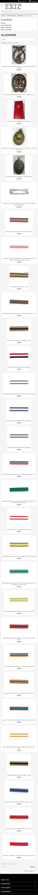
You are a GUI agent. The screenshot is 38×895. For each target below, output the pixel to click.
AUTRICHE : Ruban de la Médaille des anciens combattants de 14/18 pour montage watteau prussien (19, 259)
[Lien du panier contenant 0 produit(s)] (33, 1)
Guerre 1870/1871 (6, 25)
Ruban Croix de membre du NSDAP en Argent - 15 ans (19, 802)
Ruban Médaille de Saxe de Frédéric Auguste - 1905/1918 (19, 611)
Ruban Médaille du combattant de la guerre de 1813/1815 (19, 666)
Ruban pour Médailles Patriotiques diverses (19, 367)
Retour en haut (29, 871)
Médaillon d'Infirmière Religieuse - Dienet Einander (19, 176)
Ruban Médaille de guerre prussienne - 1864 (19, 775)
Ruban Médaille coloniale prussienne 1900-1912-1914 (19, 231)
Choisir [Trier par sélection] (19, 39)
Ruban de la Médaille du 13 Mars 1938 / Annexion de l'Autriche (19, 855)
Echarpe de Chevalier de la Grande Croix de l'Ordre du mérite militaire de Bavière (19, 204)
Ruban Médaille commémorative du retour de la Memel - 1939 (19, 474)
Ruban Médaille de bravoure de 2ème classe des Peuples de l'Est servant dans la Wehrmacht (19, 583)
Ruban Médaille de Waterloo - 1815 (19, 286)
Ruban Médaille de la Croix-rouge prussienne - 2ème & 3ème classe (19, 638)
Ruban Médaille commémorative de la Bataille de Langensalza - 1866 (19, 747)
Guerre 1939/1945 (6, 29)
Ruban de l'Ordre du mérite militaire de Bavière (19, 420)
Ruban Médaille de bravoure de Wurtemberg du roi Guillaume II (19, 556)
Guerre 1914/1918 (6, 27)
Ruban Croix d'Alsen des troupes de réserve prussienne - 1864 (19, 720)
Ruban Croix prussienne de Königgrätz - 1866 (19, 340)
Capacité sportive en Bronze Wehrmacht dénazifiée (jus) (19, 94)
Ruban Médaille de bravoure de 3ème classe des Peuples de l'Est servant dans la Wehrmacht (19, 501)
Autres (3, 23)
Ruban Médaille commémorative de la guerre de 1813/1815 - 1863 (19, 313)
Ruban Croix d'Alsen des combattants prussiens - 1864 (19, 693)
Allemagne (6, 19)
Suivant (33, 867)
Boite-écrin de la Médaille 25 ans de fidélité (19, 121)
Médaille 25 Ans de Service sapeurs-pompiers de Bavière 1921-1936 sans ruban (19, 148)
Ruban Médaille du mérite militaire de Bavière (19, 447)
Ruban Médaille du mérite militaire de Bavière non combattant (19, 394)
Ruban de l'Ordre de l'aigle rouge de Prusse (19, 529)
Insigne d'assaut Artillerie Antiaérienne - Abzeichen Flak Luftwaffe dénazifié (19, 67)
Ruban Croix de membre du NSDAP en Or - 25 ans (19, 828)
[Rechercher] (19, 11)
